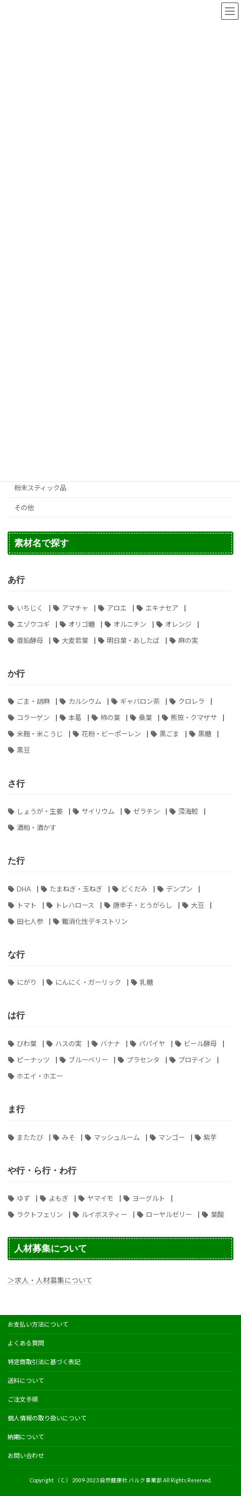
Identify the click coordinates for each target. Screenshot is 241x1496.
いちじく (30, 608)
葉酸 (217, 1214)
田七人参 (30, 921)
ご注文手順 (23, 1399)
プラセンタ (143, 1060)
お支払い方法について (38, 1324)
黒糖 (204, 734)
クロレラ (191, 701)
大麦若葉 (75, 640)
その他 (24, 508)
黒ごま (169, 734)
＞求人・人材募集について (50, 1280)
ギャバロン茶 (139, 701)
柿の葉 (110, 718)
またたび (30, 1137)
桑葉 (145, 718)
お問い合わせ (26, 1455)
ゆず (23, 1198)
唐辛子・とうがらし (142, 905)
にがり (26, 982)
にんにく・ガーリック (88, 982)
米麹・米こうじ (40, 734)
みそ (68, 1137)
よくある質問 (26, 1343)
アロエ (117, 608)
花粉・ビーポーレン (111, 734)
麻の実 (188, 640)
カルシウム (84, 701)
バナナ (110, 1044)
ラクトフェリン (40, 1214)
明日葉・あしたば (133, 640)
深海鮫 (188, 811)
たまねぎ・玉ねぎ (76, 888)
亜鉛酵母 (30, 640)
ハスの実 (68, 1044)
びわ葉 (26, 1044)
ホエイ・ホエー (40, 1076)
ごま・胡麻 (33, 701)
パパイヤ (152, 1044)
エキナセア (161, 608)
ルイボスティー (104, 1214)
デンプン (179, 888)
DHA (24, 888)
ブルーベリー (88, 1060)
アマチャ (75, 608)
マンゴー (171, 1137)
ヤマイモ (100, 1198)
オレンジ (178, 624)
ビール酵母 (200, 1044)
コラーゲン (33, 718)
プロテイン (194, 1060)
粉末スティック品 (40, 488)
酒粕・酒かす (36, 828)
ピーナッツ (33, 1060)
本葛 (75, 718)
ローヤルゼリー (169, 1214)
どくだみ (134, 888)
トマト (26, 905)
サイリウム (98, 811)
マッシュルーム (117, 1137)
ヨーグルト (148, 1198)
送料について (26, 1380)
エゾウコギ (33, 624)
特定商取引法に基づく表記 (44, 1362)
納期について (26, 1437)
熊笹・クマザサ (194, 718)
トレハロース (74, 905)
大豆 (197, 905)
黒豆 (23, 750)
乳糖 (146, 982)
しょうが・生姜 (40, 811)
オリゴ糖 (81, 624)
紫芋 (210, 1137)
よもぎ (58, 1198)
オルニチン (129, 624)
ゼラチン (146, 811)
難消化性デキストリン (95, 921)
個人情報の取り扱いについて (47, 1418)
